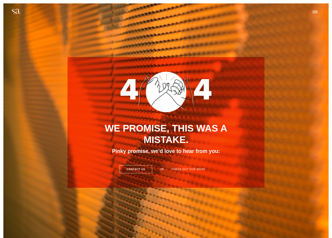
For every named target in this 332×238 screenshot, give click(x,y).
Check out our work (188, 169)
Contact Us (136, 169)
